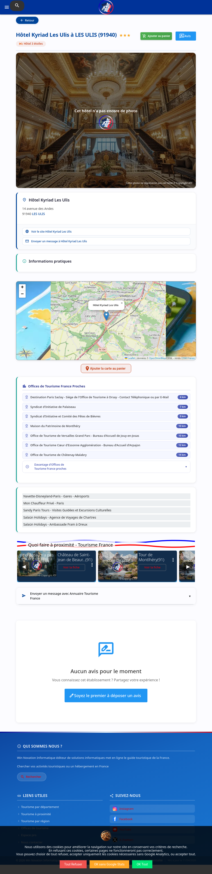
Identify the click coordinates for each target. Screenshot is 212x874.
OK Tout (142, 864)
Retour (27, 20)
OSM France (188, 360)
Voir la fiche (71, 576)
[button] (106, 318)
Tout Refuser (73, 864)
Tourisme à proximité (34, 823)
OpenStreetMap (157, 360)
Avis (185, 36)
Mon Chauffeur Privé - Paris (43, 512)
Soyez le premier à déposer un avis (105, 705)
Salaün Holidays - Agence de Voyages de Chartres (59, 526)
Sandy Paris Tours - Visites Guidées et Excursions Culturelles (67, 519)
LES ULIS (38, 214)
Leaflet (130, 360)
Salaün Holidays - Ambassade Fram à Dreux (55, 533)
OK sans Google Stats (109, 864)
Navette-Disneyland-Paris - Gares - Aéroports (56, 505)
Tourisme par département (38, 816)
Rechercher (30, 786)
